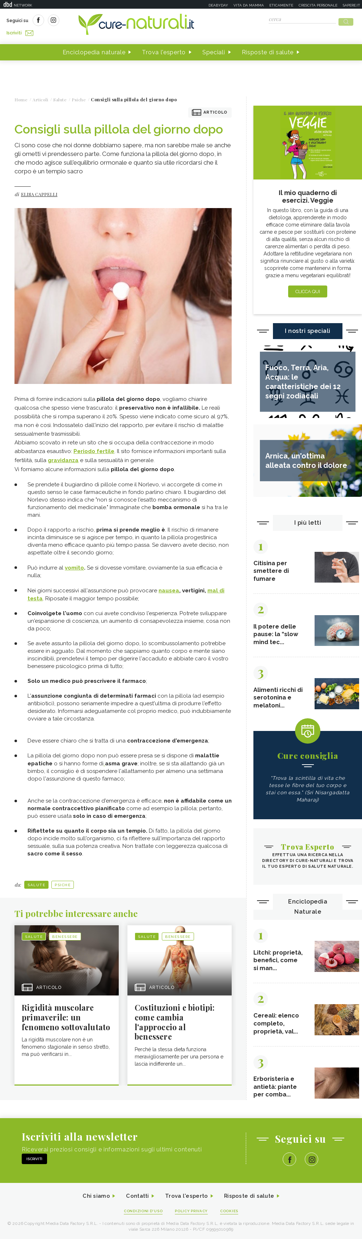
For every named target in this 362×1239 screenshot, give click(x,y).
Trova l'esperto (164, 50)
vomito (74, 565)
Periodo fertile (93, 449)
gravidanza (63, 458)
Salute (36, 881)
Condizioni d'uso (140, 1219)
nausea (169, 587)
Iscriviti (88, 21)
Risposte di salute (268, 50)
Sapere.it (351, 5)
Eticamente (281, 5)
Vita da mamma (248, 5)
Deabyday (218, 5)
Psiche (63, 881)
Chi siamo (92, 1204)
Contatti (135, 1204)
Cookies (233, 1219)
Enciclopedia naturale (94, 50)
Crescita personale (318, 5)
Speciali (213, 50)
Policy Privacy (192, 1219)
